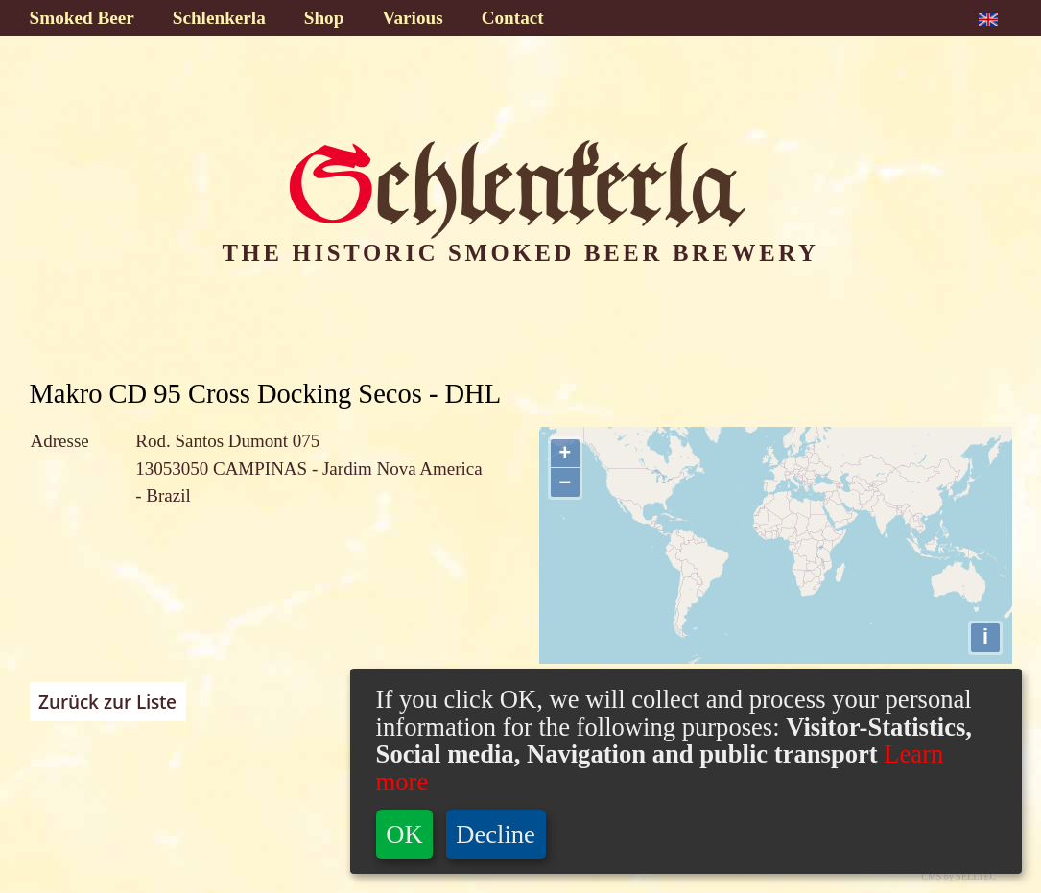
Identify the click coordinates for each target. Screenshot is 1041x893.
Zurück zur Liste (107, 702)
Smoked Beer (82, 18)
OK (404, 834)
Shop (324, 18)
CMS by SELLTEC (958, 876)
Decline (495, 834)
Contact (513, 18)
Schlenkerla (219, 18)
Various (412, 18)
